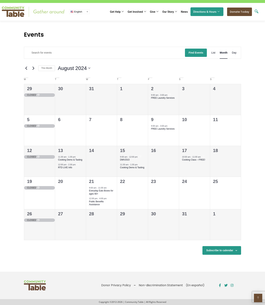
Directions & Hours (206, 11)
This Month (46, 68)
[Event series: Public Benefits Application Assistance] (203, 157)
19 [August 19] (29, 181)
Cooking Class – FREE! (193, 159)
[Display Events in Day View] (234, 53)
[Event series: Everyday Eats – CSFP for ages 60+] (108, 188)
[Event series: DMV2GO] (140, 157)
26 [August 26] (29, 213)
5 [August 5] (28, 119)
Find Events (196, 52)
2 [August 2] (152, 88)
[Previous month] (26, 68)
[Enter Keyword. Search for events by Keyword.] (104, 53)
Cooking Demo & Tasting (70, 159)
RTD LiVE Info (65, 167)
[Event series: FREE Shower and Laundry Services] (169, 95)
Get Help (117, 11)
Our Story (169, 11)
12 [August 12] (29, 150)
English (76, 11)
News (184, 11)
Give (154, 11)
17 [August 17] (184, 150)
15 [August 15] (122, 150)
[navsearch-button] (256, 11)
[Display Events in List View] (213, 53)
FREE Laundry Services (163, 98)
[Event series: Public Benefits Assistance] (78, 164)
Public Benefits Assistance (96, 203)
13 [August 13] (60, 150)
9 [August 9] (152, 119)
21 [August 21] (91, 181)
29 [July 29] (29, 88)
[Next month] (33, 68)
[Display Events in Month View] (223, 53)
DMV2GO (125, 159)
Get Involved (137, 11)
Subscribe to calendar (219, 250)
